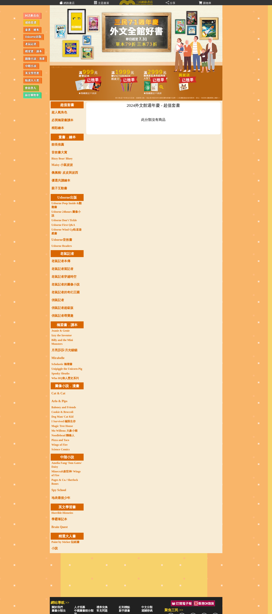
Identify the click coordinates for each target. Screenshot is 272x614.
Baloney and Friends (64, 407)
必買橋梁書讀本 (62, 120)
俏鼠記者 (58, 300)
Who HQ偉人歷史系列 (65, 378)
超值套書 (67, 105)
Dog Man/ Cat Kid (63, 416)
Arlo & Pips (59, 401)
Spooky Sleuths (61, 373)
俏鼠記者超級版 (62, 308)
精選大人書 (67, 536)
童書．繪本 (67, 137)
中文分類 (146, 607)
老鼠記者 (67, 254)
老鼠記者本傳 (61, 261)
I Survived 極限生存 (64, 421)
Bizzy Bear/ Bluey (62, 158)
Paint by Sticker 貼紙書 (66, 542)
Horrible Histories (62, 512)
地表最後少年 (61, 498)
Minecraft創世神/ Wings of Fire (66, 473)
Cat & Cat (58, 393)
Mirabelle (58, 358)
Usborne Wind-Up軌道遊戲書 (67, 231)
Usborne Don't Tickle (64, 220)
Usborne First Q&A (63, 224)
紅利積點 (124, 607)
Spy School (59, 490)
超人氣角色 (59, 112)
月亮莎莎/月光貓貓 (64, 350)
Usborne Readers (62, 245)
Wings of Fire (60, 444)
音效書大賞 (59, 152)
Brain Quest (60, 527)
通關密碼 (146, 610)
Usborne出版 (67, 197)
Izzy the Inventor (62, 335)
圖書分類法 (59, 610)
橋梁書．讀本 (67, 325)
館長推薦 (58, 144)
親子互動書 (59, 188)
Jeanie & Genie (61, 330)
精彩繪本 (58, 128)
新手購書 (124, 610)
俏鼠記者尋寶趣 (62, 315)
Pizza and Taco (60, 440)
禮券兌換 (102, 607)
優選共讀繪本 (61, 180)
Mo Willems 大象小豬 (65, 430)
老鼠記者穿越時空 (64, 276)
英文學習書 (67, 507)
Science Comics (61, 449)
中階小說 (67, 457)
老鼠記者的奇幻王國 (66, 292)
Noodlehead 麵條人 (63, 435)
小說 (55, 548)
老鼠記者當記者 (62, 269)
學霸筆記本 (59, 519)
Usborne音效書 (62, 239)
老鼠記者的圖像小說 (66, 284)
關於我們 (57, 607)
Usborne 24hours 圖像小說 (66, 213)
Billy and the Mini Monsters (62, 342)
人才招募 (79, 607)
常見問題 (102, 610)
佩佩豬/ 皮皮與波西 (65, 172)
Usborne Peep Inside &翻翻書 (67, 205)
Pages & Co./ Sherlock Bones (65, 481)
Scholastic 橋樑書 (62, 364)
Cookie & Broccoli (62, 411)
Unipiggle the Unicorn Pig (67, 368)
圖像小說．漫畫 (67, 386)
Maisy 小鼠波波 (62, 165)
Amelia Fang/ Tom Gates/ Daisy (67, 464)
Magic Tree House (62, 426)
